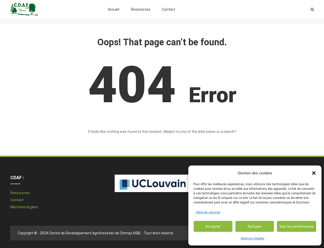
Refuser (254, 226)
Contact (168, 9)
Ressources (140, 9)
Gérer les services (208, 212)
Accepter (213, 226)
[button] (313, 173)
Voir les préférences (296, 226)
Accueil (113, 9)
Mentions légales (252, 238)
